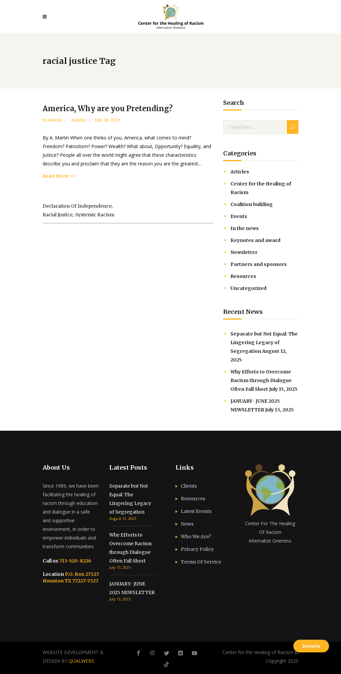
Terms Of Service (201, 562)
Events (238, 216)
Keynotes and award (255, 240)
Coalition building (251, 204)
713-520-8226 (74, 561)
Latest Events (196, 511)
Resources (243, 276)
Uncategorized (248, 288)
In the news (244, 228)
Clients (189, 486)
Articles (78, 119)
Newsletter (243, 252)
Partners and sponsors (258, 264)
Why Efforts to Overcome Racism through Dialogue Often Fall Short (261, 380)
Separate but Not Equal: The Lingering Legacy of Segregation (264, 342)
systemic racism (94, 215)
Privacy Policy (197, 549)
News (187, 524)
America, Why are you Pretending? (108, 108)
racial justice (58, 215)
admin (55, 119)
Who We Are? (196, 537)
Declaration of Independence (77, 206)
